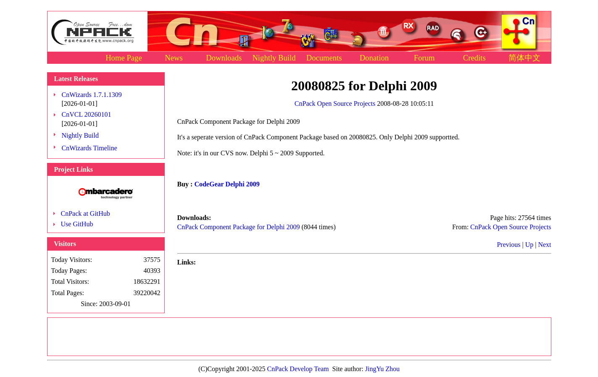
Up (529, 244)
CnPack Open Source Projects (335, 103)
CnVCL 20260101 (86, 114)
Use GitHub (77, 224)
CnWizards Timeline (89, 148)
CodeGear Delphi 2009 (226, 184)
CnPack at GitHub (85, 213)
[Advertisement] (299, 337)
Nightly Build (273, 57)
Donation (374, 57)
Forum (424, 57)
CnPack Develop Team (298, 368)
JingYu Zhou (382, 368)
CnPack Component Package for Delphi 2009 (238, 226)
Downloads (224, 57)
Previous (508, 244)
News (174, 57)
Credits (474, 57)
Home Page (123, 57)
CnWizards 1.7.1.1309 (92, 94)
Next (544, 244)
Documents (324, 57)
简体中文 (524, 57)
